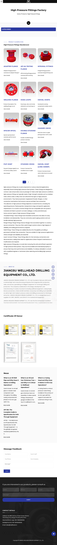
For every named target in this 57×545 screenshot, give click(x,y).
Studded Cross (27, 164)
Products (24, 14)
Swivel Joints (44, 100)
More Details (7, 75)
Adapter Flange (11, 66)
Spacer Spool (10, 131)
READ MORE (7, 405)
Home (18, 14)
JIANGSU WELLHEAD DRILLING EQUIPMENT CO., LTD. (31, 540)
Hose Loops (26, 100)
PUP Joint (8, 164)
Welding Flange (11, 100)
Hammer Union (44, 128)
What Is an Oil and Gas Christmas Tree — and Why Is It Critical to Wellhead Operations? (28, 382)
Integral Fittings (45, 66)
